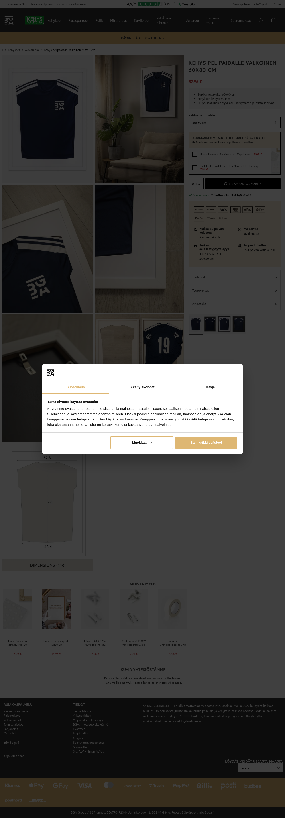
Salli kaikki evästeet (206, 442)
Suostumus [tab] (76, 387)
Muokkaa (142, 442)
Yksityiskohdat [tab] (142, 387)
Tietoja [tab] (209, 387)
